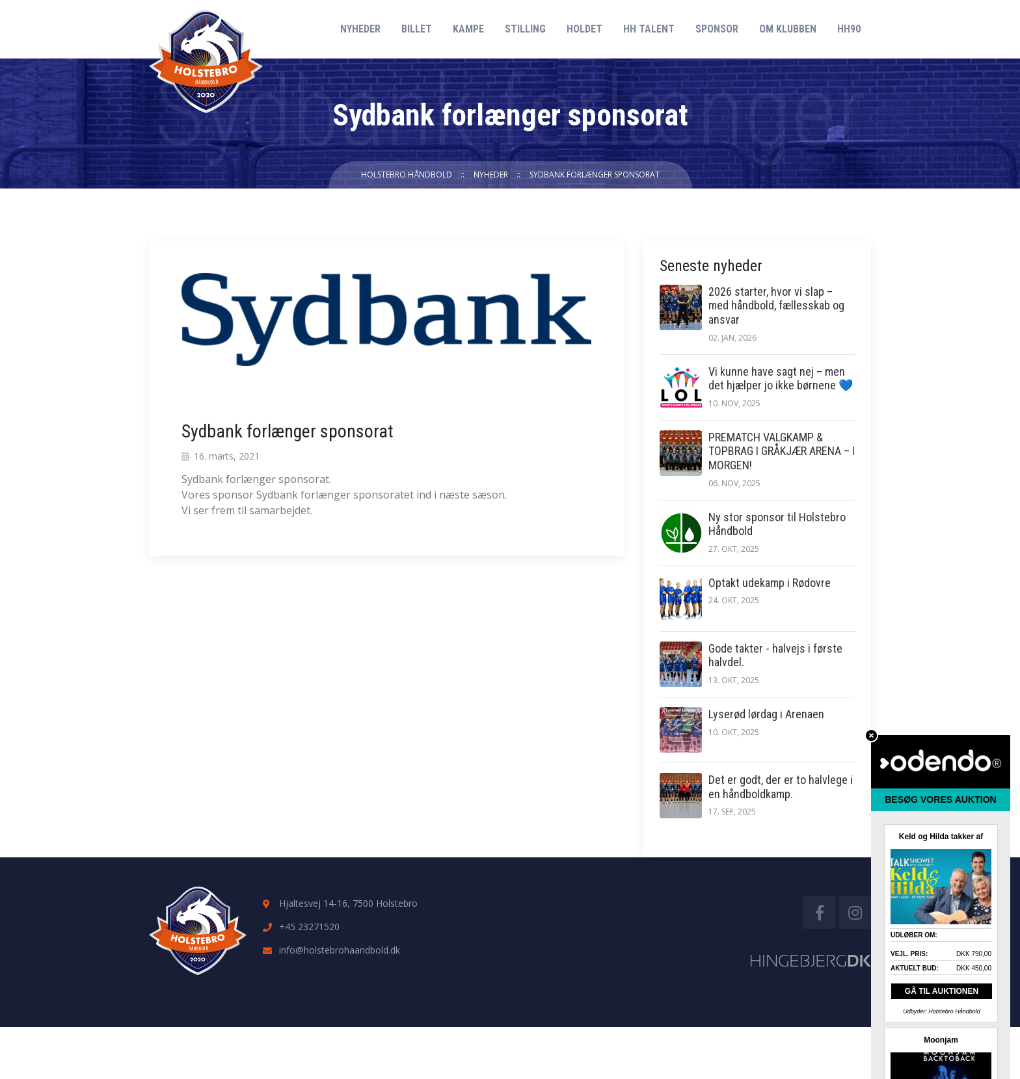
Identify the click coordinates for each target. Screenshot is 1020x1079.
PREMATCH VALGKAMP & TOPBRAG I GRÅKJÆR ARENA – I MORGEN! (781, 451)
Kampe (468, 29)
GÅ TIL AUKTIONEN (941, 991)
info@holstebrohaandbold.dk (339, 950)
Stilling (525, 29)
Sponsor (716, 29)
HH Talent (649, 29)
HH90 (849, 29)
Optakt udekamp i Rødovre (769, 583)
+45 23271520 (309, 926)
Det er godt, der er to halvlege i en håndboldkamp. (780, 787)
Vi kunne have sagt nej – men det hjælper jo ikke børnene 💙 (780, 379)
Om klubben (787, 29)
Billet (416, 29)
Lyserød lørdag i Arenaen (766, 714)
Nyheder (360, 29)
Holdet (584, 29)
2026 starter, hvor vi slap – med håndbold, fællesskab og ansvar (776, 305)
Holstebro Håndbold (406, 174)
